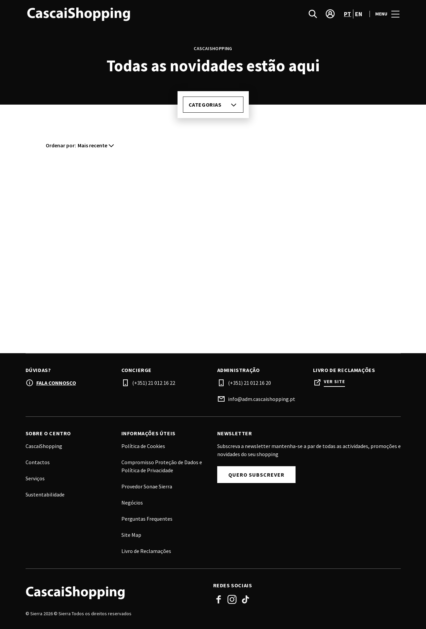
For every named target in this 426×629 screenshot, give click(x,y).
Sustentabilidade (45, 494)
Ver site (334, 381)
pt (347, 14)
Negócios (132, 502)
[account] (330, 13)
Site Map (131, 534)
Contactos (38, 462)
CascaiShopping (44, 446)
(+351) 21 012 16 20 (249, 382)
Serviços (35, 478)
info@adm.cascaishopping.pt (261, 399)
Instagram (232, 599)
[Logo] (115, 592)
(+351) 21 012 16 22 (153, 382)
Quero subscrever (256, 474)
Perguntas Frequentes (146, 518)
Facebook (218, 599)
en (358, 14)
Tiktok (245, 599)
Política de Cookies (143, 446)
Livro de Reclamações (146, 551)
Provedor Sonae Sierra (146, 486)
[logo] (120, 13)
